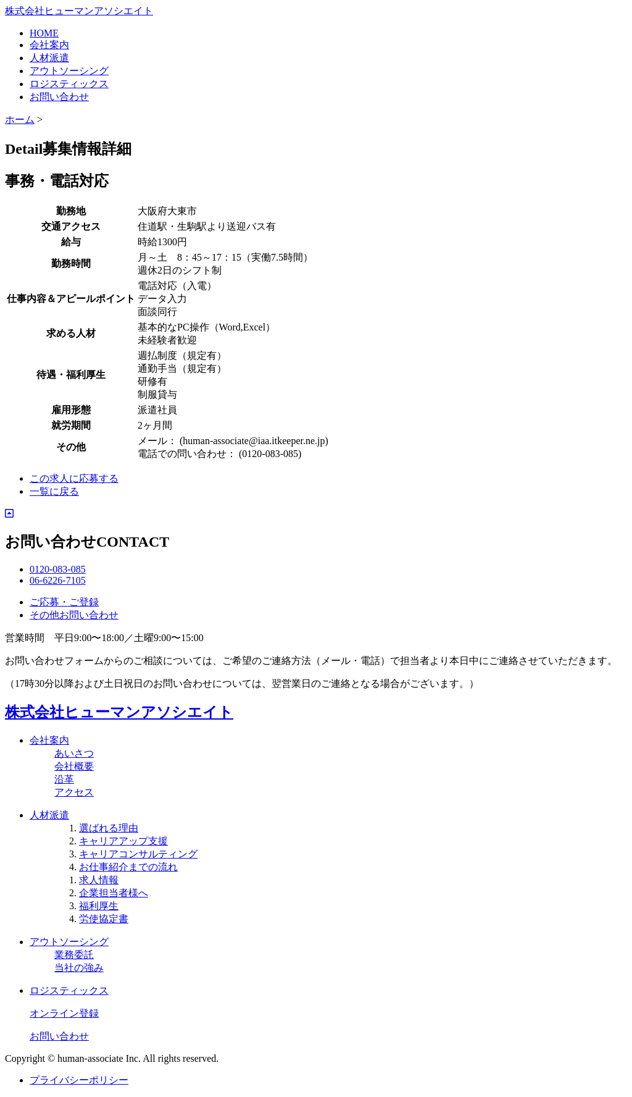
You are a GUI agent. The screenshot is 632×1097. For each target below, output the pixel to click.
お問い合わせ (59, 96)
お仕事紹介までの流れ (128, 867)
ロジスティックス (69, 83)
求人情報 (98, 880)
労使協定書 (103, 919)
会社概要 (74, 766)
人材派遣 (49, 58)
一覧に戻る (54, 491)
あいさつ (74, 753)
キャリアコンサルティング (138, 854)
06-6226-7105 (58, 580)
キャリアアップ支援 (123, 841)
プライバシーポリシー (79, 1080)
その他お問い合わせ (74, 615)
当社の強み (79, 967)
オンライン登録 (64, 1013)
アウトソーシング (69, 70)
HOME (44, 33)
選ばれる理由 (108, 828)
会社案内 (49, 45)
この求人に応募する (74, 478)
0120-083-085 (58, 569)
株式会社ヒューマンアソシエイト (79, 11)
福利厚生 (98, 906)
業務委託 (74, 954)
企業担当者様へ (113, 893)
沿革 (64, 779)
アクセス (74, 792)
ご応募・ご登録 (64, 602)
